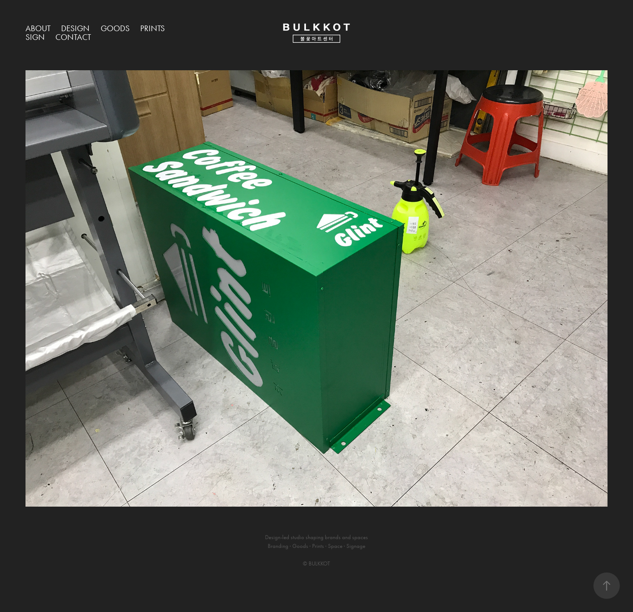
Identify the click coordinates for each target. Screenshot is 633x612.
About (38, 28)
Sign (35, 37)
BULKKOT (319, 563)
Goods (115, 28)
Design (75, 28)
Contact (73, 37)
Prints (152, 28)
